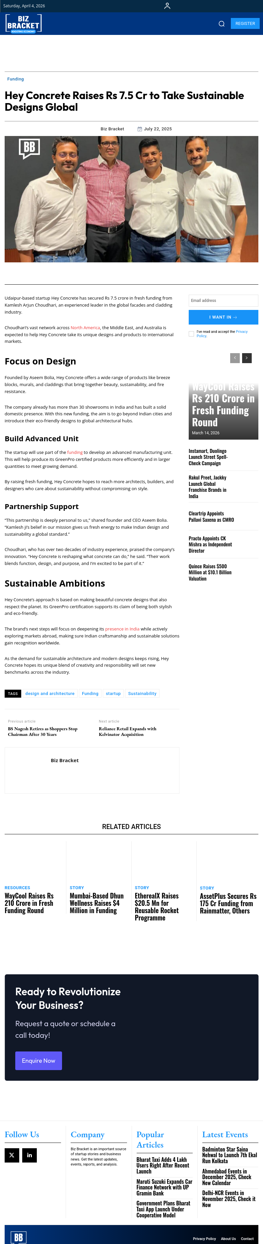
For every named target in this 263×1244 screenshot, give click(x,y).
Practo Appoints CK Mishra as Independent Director (211, 538)
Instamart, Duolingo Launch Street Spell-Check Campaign (211, 453)
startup (113, 693)
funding (75, 452)
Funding (15, 79)
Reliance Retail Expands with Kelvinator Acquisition (128, 731)
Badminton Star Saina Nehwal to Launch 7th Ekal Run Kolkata (229, 1152)
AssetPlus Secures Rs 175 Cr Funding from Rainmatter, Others (226, 898)
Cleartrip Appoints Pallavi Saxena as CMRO (210, 510)
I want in (223, 315)
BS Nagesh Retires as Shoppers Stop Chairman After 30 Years (42, 731)
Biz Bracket (112, 128)
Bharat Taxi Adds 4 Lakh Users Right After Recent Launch (162, 1152)
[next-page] (247, 355)
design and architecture (50, 693)
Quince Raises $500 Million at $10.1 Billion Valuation (211, 566)
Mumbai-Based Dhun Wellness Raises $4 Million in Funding (97, 895)
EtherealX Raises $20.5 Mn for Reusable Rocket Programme (162, 895)
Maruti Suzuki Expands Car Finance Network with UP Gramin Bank (165, 1169)
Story (76, 887)
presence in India (122, 629)
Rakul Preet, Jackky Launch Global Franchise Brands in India (211, 481)
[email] (223, 301)
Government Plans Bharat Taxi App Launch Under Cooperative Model (163, 1188)
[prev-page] (235, 355)
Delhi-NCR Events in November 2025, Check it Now (228, 1180)
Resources (16, 887)
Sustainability (142, 693)
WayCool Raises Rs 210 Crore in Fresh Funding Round (223, 418)
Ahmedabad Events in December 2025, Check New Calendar (229, 1166)
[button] (222, 24)
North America (85, 328)
